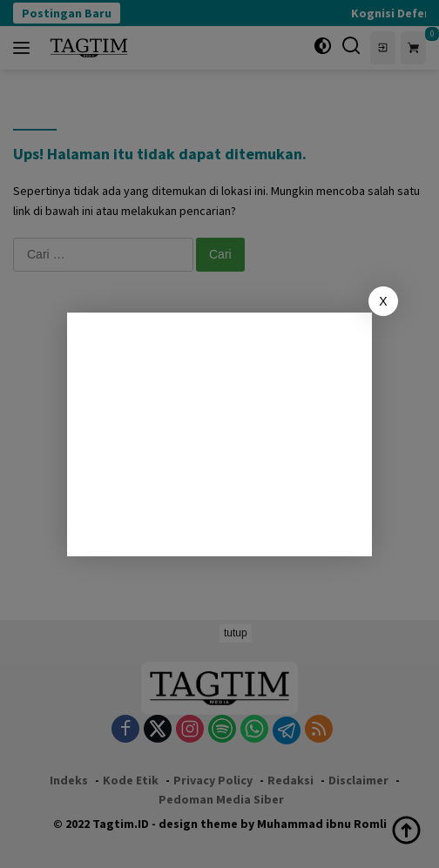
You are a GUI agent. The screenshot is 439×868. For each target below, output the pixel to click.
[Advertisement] (219, 434)
